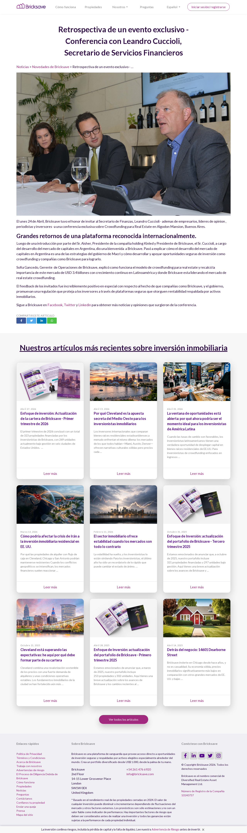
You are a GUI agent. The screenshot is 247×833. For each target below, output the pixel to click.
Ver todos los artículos (123, 719)
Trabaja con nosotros (29, 766)
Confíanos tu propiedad (30, 802)
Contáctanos (24, 798)
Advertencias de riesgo (30, 770)
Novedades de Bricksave (50, 67)
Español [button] (172, 7)
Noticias (22, 67)
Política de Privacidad (29, 753)
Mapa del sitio (24, 814)
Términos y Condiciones (30, 758)
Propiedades (93, 7)
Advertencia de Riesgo (165, 829)
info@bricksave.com (140, 774)
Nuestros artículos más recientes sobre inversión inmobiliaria (124, 347)
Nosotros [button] (118, 7)
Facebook (55, 305)
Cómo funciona (65, 7)
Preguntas (147, 7)
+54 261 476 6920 (138, 769)
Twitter (69, 305)
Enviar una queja (26, 806)
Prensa (20, 810)
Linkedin (84, 305)
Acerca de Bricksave (28, 762)
